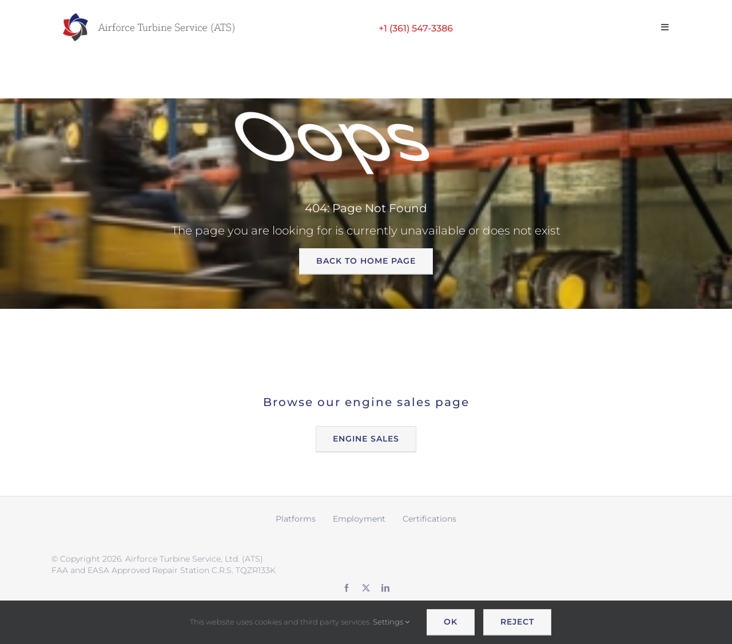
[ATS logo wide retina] (148, 17)
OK (451, 622)
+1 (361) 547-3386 (416, 28)
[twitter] (366, 588)
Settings (391, 621)
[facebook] (347, 588)
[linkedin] (385, 588)
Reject (517, 622)
